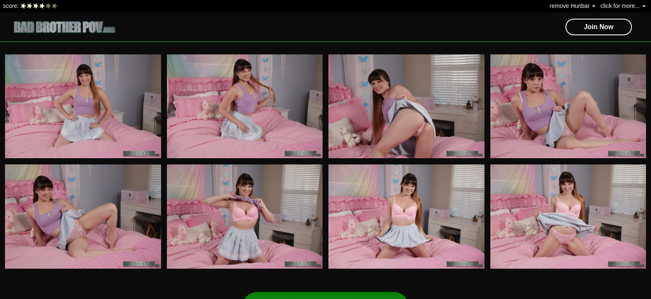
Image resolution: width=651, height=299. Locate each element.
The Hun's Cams (512, 5)
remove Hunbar (572, 5)
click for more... (623, 5)
